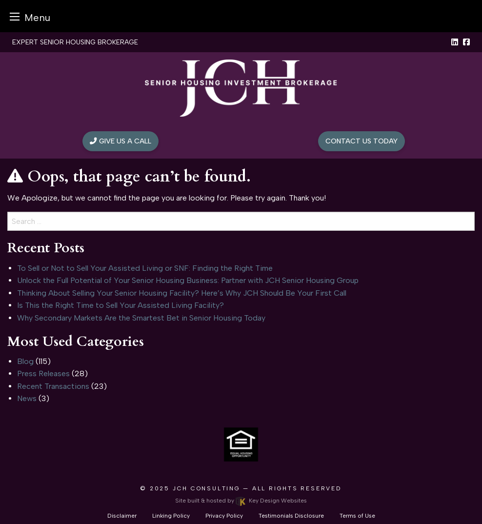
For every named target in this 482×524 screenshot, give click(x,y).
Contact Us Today (361, 141)
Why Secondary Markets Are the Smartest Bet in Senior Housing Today (141, 317)
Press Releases (43, 373)
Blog (25, 361)
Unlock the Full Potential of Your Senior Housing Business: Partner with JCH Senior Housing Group (188, 280)
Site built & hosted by (240, 500)
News (27, 398)
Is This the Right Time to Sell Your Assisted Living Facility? (120, 305)
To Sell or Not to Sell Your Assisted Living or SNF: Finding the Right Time (145, 268)
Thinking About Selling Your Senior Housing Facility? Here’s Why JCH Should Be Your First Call (181, 293)
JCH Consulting (207, 488)
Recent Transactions (53, 386)
